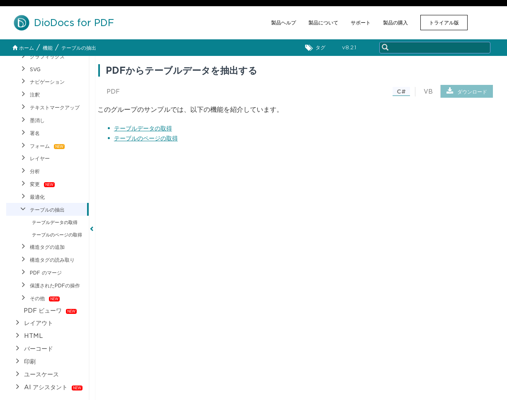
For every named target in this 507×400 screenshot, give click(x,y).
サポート (361, 22)
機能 (48, 48)
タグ (317, 47)
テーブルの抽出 (78, 48)
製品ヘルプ (283, 22)
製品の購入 (395, 22)
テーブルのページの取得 (146, 138)
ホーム (23, 48)
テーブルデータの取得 (143, 128)
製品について (323, 22)
